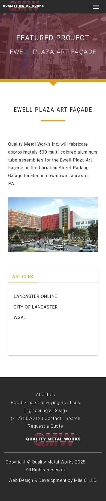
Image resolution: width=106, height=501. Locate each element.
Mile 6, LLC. (86, 480)
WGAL (20, 317)
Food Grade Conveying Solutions (45, 402)
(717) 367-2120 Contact (36, 418)
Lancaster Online (35, 296)
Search (72, 418)
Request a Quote (45, 426)
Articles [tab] (22, 276)
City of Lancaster (36, 307)
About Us (45, 394)
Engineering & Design (45, 410)
